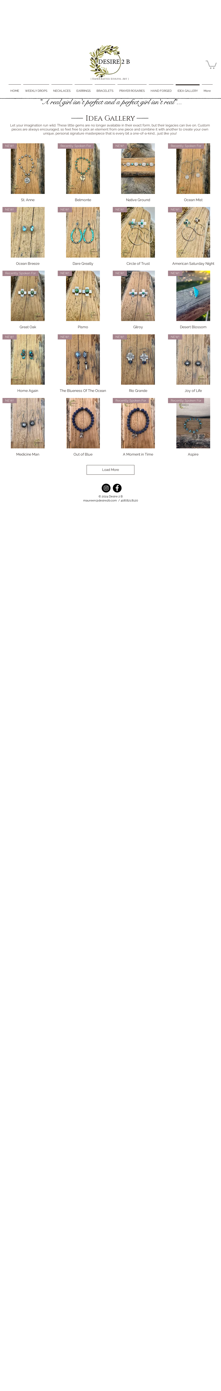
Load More (110, 470)
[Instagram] (106, 488)
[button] (211, 64)
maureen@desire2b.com (100, 500)
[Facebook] (117, 488)
